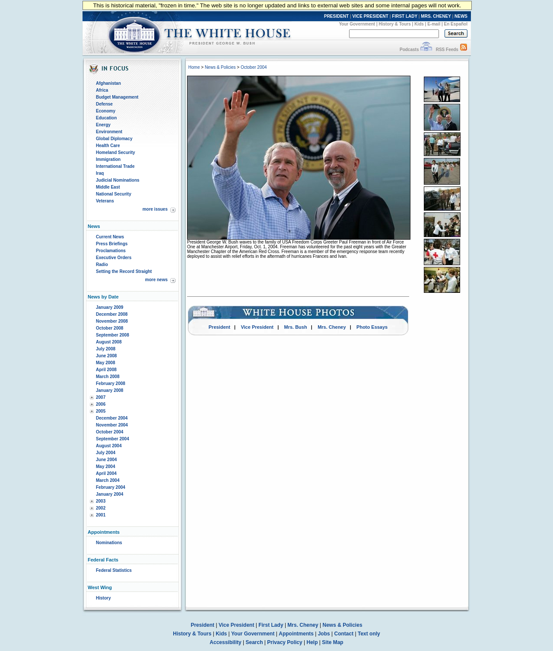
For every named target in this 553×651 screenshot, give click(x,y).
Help (312, 642)
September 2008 (112, 335)
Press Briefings (111, 243)
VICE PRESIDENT (370, 16)
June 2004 (106, 459)
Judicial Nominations (118, 180)
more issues (155, 209)
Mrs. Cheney (332, 327)
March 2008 (107, 376)
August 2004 (108, 445)
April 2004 (106, 473)
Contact (344, 634)
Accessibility (225, 642)
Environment (109, 131)
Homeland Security (115, 152)
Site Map (332, 642)
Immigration (108, 159)
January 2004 (109, 494)
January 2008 (109, 390)
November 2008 (112, 321)
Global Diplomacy (114, 138)
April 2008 (106, 369)
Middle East (108, 187)
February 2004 (110, 487)
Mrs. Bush (295, 327)
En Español (455, 24)
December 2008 (111, 314)
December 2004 (111, 418)
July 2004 (105, 452)
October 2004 (109, 432)
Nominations (109, 542)
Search (254, 642)
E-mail (433, 24)
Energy (103, 124)
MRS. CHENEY (436, 16)
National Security (113, 194)
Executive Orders (113, 257)
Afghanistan (108, 83)
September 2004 (112, 438)
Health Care (108, 145)
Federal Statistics (114, 570)
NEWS (460, 16)
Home (194, 67)
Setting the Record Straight (124, 271)
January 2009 (109, 307)
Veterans (105, 201)
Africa (102, 90)
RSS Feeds (447, 49)
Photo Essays (372, 327)
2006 (100, 404)
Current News (110, 236)
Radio (102, 264)
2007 (100, 397)
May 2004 (105, 466)
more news (156, 279)
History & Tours (395, 24)
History (103, 598)
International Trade (115, 166)
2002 (100, 508)
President (219, 327)
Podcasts (409, 49)
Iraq (100, 173)
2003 (100, 501)
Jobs (324, 634)
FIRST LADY (404, 16)
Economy (105, 111)
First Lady (270, 625)
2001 (100, 515)
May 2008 (105, 362)
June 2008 (106, 355)
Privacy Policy (284, 642)
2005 (100, 411)
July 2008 (105, 348)
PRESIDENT (336, 16)
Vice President (257, 327)
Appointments (296, 634)
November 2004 (112, 425)
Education (106, 117)
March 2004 (107, 480)
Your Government (357, 24)
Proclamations (111, 250)
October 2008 (109, 328)
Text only (369, 634)
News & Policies (220, 67)
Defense (104, 104)
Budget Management (117, 97)
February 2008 (110, 383)
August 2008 (108, 342)
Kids (419, 24)
